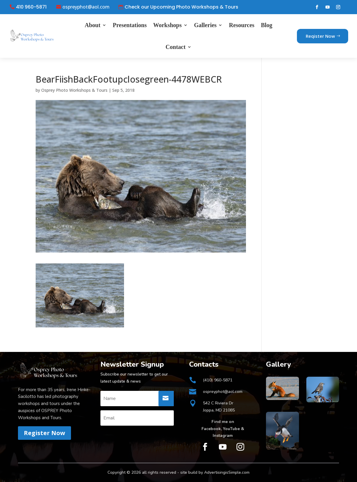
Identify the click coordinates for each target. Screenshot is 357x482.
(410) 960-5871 (217, 380)
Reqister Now (320, 36)
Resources (241, 25)
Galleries (205, 25)
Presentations (130, 25)
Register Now (44, 433)
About (92, 25)
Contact (176, 47)
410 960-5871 (31, 7)
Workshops (167, 25)
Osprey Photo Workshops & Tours (74, 90)
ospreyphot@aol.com (86, 7)
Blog (266, 25)
